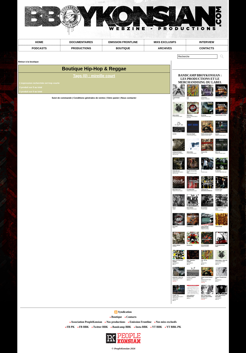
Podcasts (39, 48)
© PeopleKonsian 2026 (123, 348)
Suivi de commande (61, 98)
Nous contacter (128, 98)
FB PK (70, 327)
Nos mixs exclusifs (165, 322)
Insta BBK (141, 327)
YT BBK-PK (173, 327)
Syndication (125, 312)
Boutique (123, 48)
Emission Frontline (123, 42)
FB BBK (83, 327)
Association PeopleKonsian (86, 322)
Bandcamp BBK (121, 327)
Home (39, 42)
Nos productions (115, 322)
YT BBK (156, 327)
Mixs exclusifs (165, 42)
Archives (165, 48)
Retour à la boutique (28, 62)
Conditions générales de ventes (89, 98)
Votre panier (113, 98)
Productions (81, 48)
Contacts (130, 317)
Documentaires (81, 42)
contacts (206, 48)
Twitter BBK (100, 327)
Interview (206, 42)
